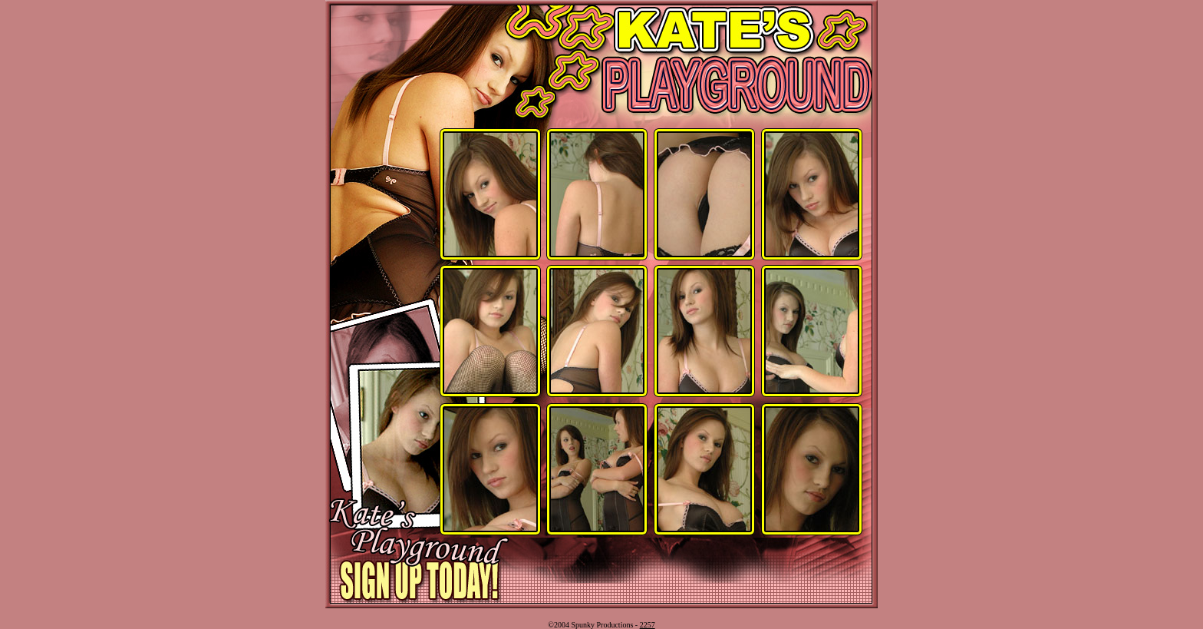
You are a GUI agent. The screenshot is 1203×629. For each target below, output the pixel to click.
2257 (647, 625)
